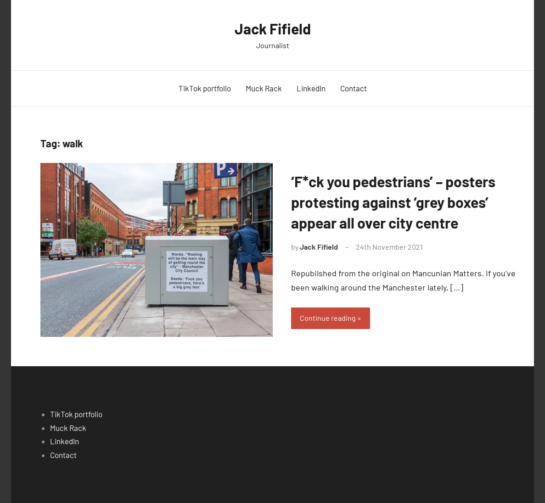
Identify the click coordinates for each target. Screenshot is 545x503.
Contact (353, 88)
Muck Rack (264, 88)
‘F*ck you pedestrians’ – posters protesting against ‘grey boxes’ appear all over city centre (393, 202)
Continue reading (328, 317)
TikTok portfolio (205, 88)
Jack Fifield (273, 28)
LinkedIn (311, 88)
